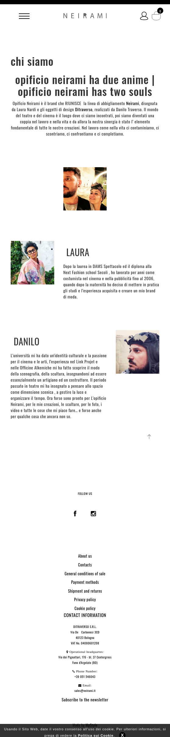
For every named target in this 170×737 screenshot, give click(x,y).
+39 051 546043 (85, 676)
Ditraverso (83, 109)
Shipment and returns (85, 591)
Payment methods (85, 582)
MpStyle (91, 725)
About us (85, 556)
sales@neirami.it (85, 690)
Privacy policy (85, 599)
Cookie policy (85, 608)
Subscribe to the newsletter (85, 699)
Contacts (85, 565)
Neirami (132, 103)
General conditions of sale (85, 573)
